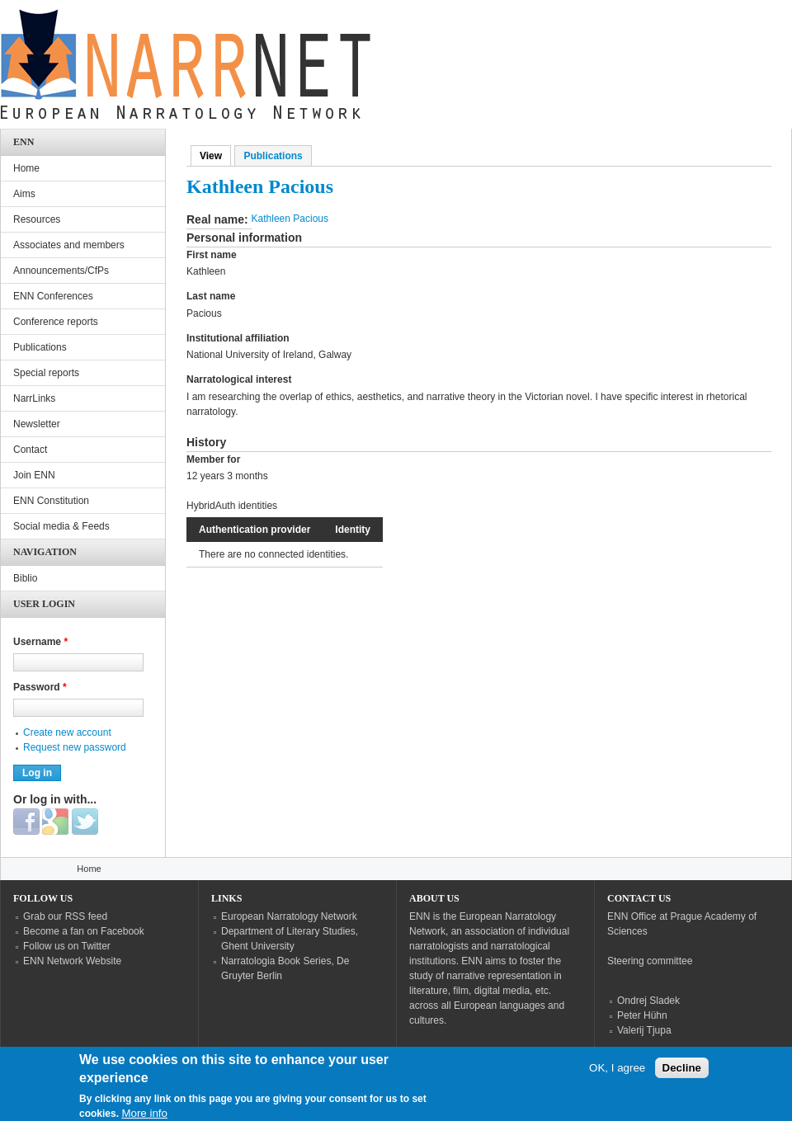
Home (26, 168)
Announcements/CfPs (61, 270)
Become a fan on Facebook (83, 931)
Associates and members (69, 245)
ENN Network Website (72, 961)
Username (40, 642)
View (215, 156)
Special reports (46, 373)
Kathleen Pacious (290, 218)
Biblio (25, 578)
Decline (681, 1076)
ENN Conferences (53, 296)
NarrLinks (34, 398)
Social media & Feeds (61, 526)
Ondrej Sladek (648, 1000)
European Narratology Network (289, 916)
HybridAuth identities (231, 505)
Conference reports (55, 321)
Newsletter (36, 424)
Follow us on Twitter (67, 946)
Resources (36, 219)
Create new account (67, 732)
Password (40, 687)
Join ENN (34, 475)
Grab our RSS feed (65, 916)
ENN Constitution (51, 500)
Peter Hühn (642, 1015)
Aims (24, 194)
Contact (30, 449)
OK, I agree (617, 1076)
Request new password (74, 747)
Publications (272, 156)
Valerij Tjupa (644, 1030)
